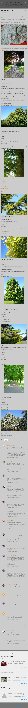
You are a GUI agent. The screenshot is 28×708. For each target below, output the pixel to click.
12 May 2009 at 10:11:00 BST (13, 541)
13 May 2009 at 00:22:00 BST (13, 580)
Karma (3, 191)
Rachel (8, 570)
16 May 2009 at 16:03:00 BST (13, 609)
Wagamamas (4, 186)
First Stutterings (5, 688)
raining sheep (9, 612)
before (18, 131)
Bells (8, 486)
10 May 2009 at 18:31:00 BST (13, 457)
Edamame (3, 183)
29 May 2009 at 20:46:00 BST (13, 643)
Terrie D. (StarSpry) (11, 584)
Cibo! (3, 184)
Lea (7, 475)
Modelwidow (9, 602)
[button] (26, 11)
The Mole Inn (4, 193)
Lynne (8, 533)
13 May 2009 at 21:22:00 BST (13, 589)
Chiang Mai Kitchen (5, 188)
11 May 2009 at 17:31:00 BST (13, 507)
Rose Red (8, 520)
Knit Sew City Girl (10, 555)
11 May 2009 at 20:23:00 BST (13, 516)
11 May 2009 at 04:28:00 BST (13, 482)
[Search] (26, 3)
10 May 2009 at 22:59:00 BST (13, 471)
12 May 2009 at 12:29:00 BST (13, 551)
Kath (8, 545)
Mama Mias (4, 181)
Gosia (8, 638)
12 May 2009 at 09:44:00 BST (13, 530)
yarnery (6, 440)
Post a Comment (5, 647)
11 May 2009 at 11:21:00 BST (13, 497)
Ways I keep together (7, 672)
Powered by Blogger (14, 705)
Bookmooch (8, 231)
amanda (8, 623)
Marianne (8, 461)
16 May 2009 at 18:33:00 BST (13, 619)
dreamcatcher (9, 445)
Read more (24, 667)
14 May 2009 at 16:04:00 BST (13, 598)
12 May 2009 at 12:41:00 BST (13, 566)
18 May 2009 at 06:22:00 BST (13, 634)
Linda (8, 593)
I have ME (13, 95)
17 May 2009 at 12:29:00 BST (13, 627)
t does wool (9, 630)
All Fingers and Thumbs (14, 2)
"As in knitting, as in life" (8, 656)
